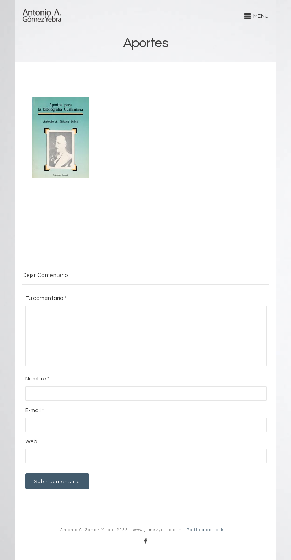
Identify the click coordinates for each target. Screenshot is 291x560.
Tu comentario (46, 298)
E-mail (34, 410)
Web (31, 441)
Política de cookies (209, 530)
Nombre (37, 378)
